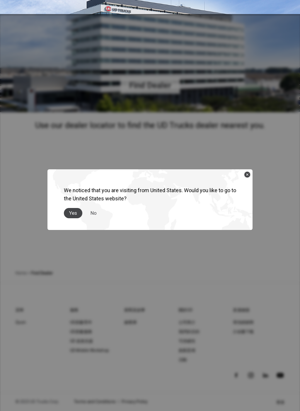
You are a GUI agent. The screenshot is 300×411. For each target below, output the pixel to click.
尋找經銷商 (243, 322)
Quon (21, 322)
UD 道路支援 (81, 341)
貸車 (20, 310)
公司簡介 (187, 322)
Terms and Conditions (95, 401)
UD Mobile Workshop (89, 350)
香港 (280, 402)
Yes (73, 213)
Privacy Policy (135, 401)
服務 (74, 310)
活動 (183, 359)
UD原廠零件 (81, 322)
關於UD (185, 310)
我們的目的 (189, 331)
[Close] (247, 174)
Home (21, 273)
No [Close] (94, 213)
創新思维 (187, 350)
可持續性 (187, 341)
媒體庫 (130, 322)
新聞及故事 (134, 310)
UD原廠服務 (81, 331)
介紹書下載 (243, 331)
